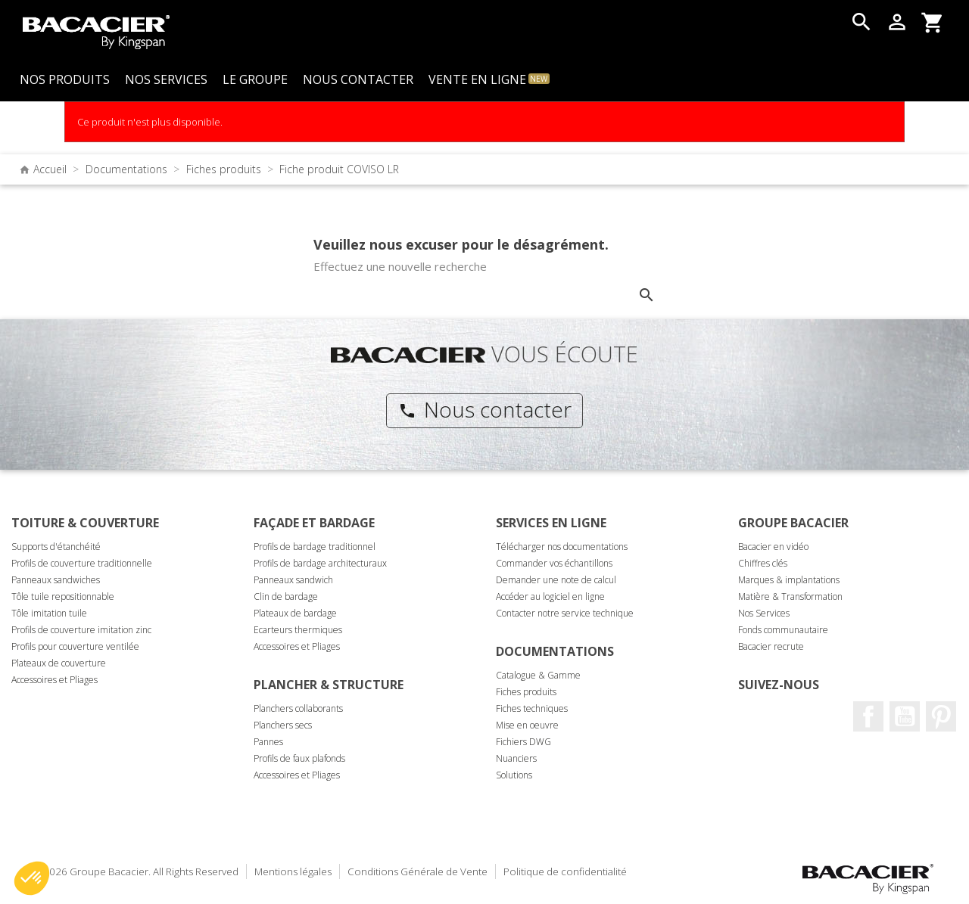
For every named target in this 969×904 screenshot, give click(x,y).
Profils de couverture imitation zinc (81, 629)
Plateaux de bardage (295, 613)
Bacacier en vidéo (773, 546)
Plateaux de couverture (58, 663)
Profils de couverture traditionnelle (81, 563)
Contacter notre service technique (565, 613)
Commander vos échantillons (554, 563)
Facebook (868, 716)
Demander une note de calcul (556, 579)
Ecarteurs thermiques (298, 629)
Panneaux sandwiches (55, 579)
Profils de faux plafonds (299, 758)
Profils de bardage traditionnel (314, 546)
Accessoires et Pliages (54, 679)
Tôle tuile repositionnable (62, 596)
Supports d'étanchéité (56, 546)
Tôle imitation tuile (49, 613)
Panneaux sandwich (293, 579)
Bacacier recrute (771, 646)
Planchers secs (283, 725)
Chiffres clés (762, 563)
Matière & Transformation (790, 596)
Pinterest (941, 716)
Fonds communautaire (783, 629)
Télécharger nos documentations (562, 546)
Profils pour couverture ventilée (75, 646)
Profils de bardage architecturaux (320, 563)
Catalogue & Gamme (538, 675)
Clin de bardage (286, 596)
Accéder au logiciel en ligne (550, 596)
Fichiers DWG (523, 741)
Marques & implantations (789, 579)
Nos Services (764, 613)
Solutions (514, 775)
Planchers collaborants (298, 708)
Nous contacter (485, 409)
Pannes (268, 741)
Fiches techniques (532, 708)
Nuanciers (516, 758)
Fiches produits (526, 691)
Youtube (905, 716)
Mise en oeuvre (527, 725)
